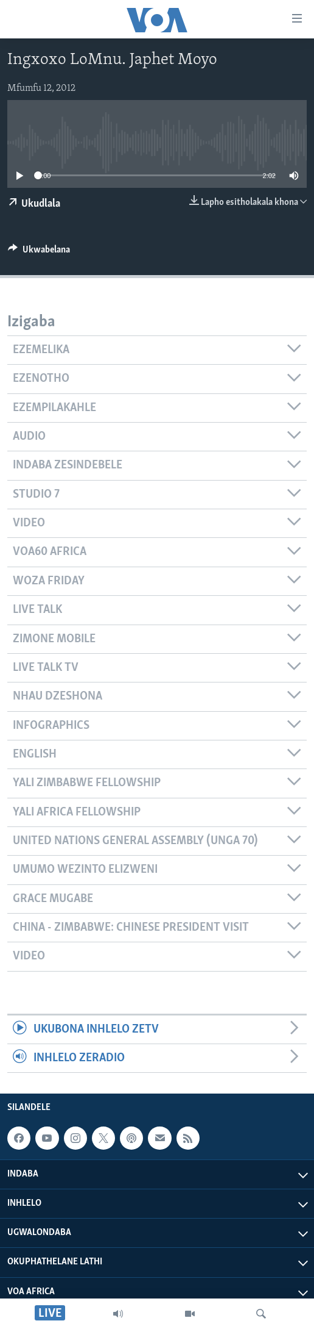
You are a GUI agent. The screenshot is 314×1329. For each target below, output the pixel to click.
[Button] (39, 252)
